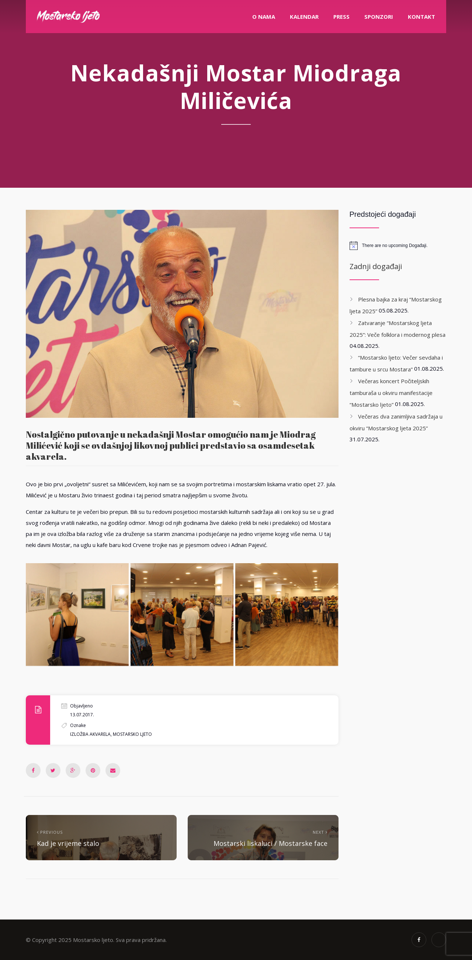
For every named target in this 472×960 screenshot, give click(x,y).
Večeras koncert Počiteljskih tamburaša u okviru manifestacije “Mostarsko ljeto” (391, 392)
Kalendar (304, 16)
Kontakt (421, 16)
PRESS (341, 16)
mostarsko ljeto (132, 734)
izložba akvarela (90, 734)
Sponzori (378, 16)
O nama (263, 16)
